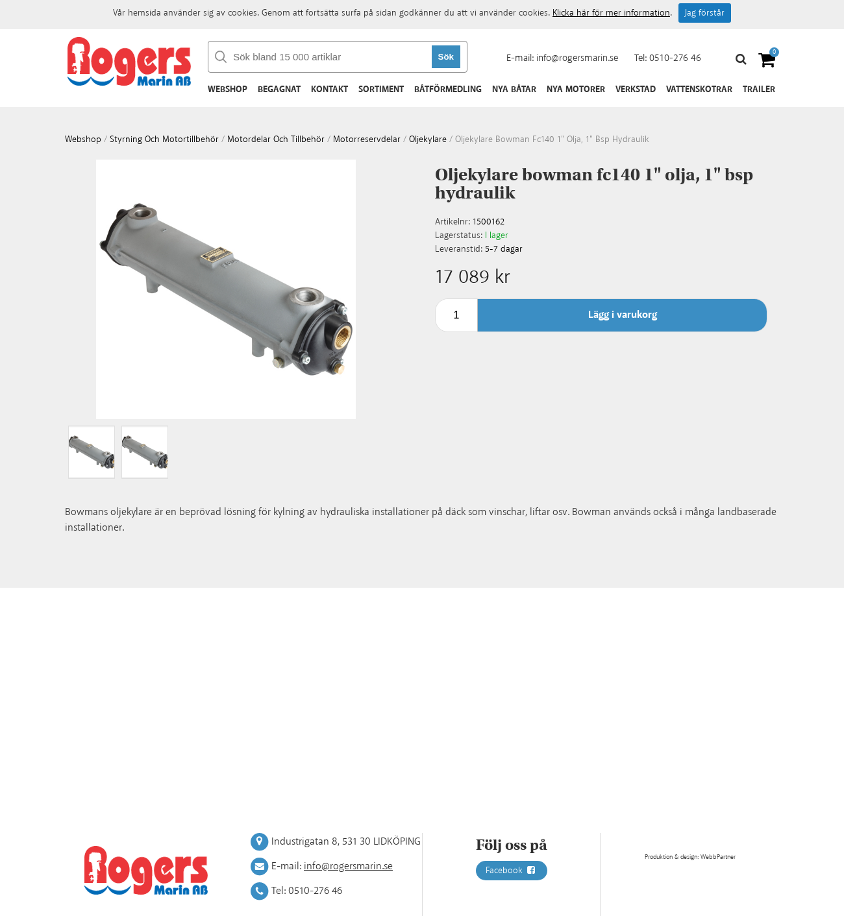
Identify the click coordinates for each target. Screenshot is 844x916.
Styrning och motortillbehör (164, 139)
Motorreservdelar (367, 139)
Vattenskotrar (699, 89)
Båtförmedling (448, 89)
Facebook (512, 870)
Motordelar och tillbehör (276, 139)
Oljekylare (428, 139)
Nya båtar (514, 89)
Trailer (759, 89)
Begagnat (279, 89)
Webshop (227, 89)
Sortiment (381, 89)
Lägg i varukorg (622, 314)
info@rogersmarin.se (577, 58)
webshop (83, 139)
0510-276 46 (675, 58)
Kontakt (329, 89)
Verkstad (635, 89)
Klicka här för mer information (611, 12)
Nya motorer (576, 89)
